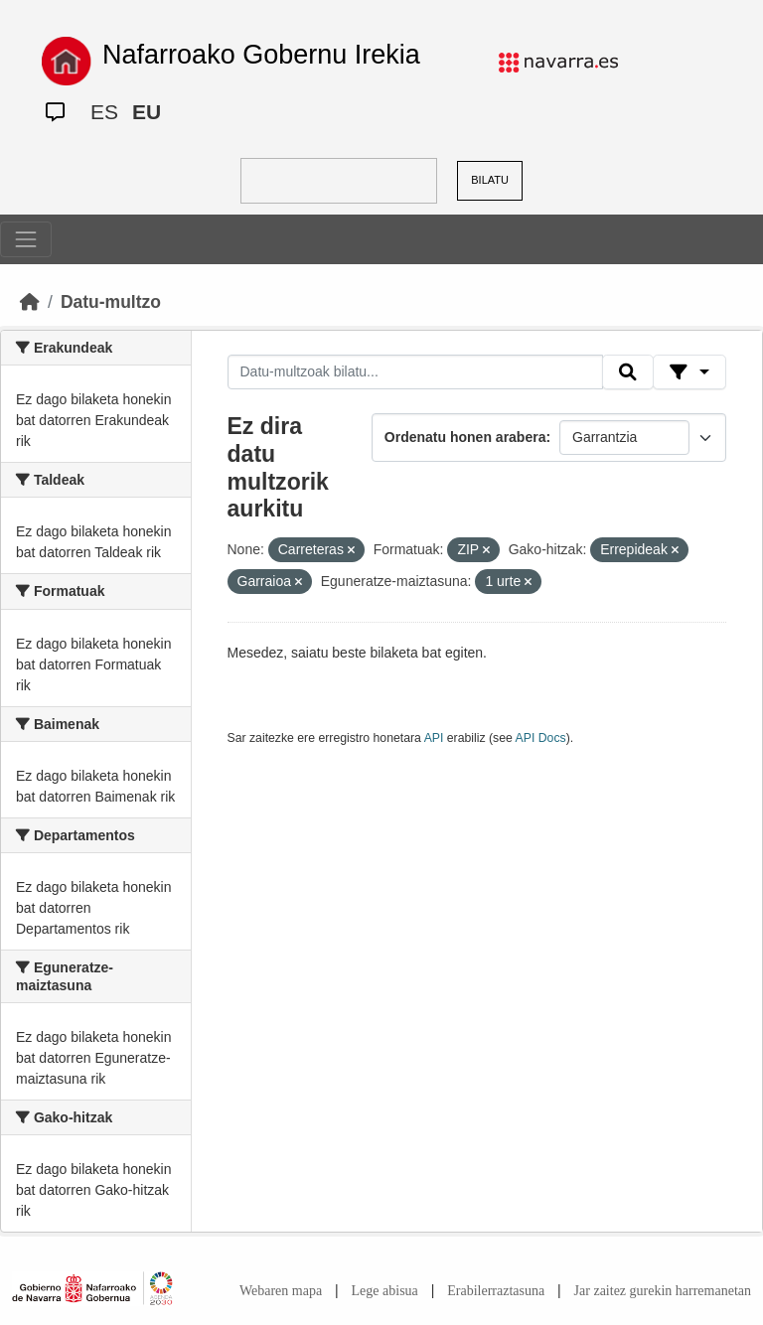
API (434, 738)
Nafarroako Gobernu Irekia (261, 55)
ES (104, 111)
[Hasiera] (30, 302)
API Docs (541, 738)
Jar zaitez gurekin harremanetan (662, 1290)
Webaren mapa (280, 1290)
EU (146, 111)
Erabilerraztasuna (495, 1290)
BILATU (490, 180)
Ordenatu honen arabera (465, 437)
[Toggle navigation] (26, 239)
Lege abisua (385, 1290)
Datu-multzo (111, 302)
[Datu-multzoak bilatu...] (415, 372)
